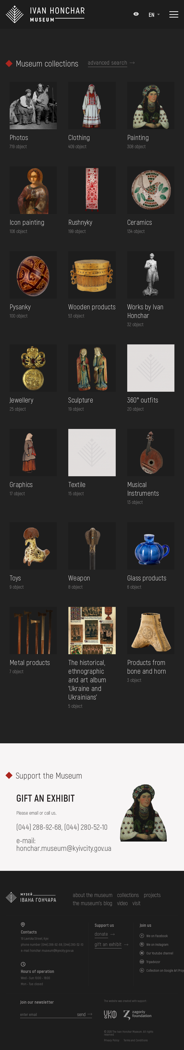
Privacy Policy (111, 1040)
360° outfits (142, 399)
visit (136, 902)
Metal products (30, 662)
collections (128, 894)
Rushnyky (80, 222)
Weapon (79, 577)
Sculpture (80, 399)
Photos (19, 137)
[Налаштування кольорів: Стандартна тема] (136, 14)
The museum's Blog (92, 902)
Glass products (146, 577)
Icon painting (27, 222)
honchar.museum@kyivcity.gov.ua (63, 847)
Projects (152, 894)
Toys (15, 577)
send (81, 1014)
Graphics (21, 484)
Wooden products (91, 306)
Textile (77, 484)
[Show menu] (173, 14)
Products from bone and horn (146, 666)
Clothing (79, 137)
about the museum (92, 894)
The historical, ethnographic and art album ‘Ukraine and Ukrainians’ (87, 679)
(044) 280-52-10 (86, 826)
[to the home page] (31, 899)
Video (122, 902)
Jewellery (21, 399)
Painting (138, 137)
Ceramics (139, 222)
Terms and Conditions (136, 1040)
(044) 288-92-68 (38, 826)
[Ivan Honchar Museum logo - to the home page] (47, 14)
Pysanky (20, 306)
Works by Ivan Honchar (145, 310)
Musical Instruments (143, 488)
